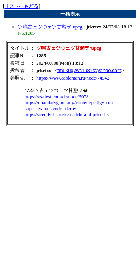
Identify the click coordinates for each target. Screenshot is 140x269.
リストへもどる (21, 6)
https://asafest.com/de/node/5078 (57, 96)
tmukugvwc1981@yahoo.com (89, 70)
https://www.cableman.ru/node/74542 (72, 78)
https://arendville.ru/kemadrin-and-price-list (67, 114)
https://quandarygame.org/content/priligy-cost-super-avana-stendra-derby (70, 105)
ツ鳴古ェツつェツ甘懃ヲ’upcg (50, 27)
